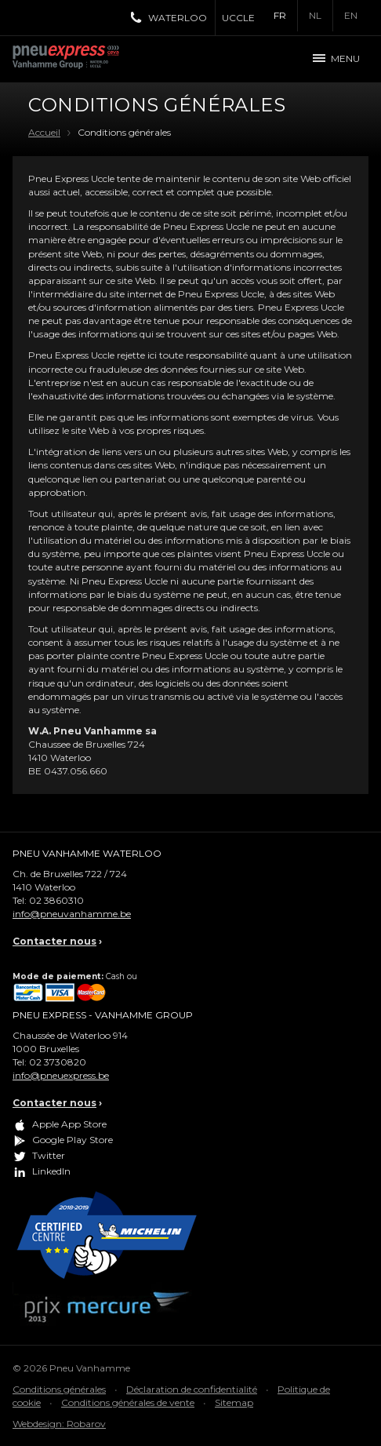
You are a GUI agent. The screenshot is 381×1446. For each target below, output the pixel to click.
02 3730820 (57, 1062)
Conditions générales (59, 1389)
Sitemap (234, 1402)
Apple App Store (69, 1124)
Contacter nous (54, 941)
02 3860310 (56, 900)
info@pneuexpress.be (61, 1075)
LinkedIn (51, 1171)
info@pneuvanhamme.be (72, 914)
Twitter (48, 1155)
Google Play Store (72, 1140)
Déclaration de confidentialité (191, 1389)
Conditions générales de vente (127, 1402)
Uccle (238, 18)
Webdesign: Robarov (59, 1424)
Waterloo (177, 18)
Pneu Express (83, 58)
